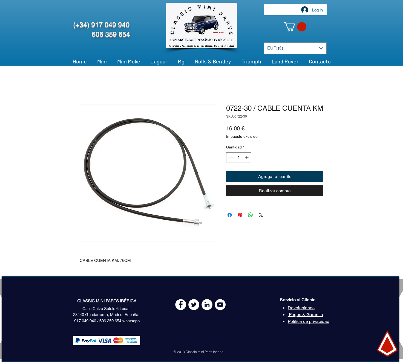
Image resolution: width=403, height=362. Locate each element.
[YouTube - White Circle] (220, 304)
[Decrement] (230, 157)
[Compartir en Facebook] (229, 215)
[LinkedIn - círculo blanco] (207, 304)
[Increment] (247, 157)
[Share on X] (261, 215)
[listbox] (295, 48)
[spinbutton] (239, 157)
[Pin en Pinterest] (240, 215)
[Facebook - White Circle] (180, 304)
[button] (295, 26)
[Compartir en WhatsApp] (250, 215)
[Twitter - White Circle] (193, 304)
